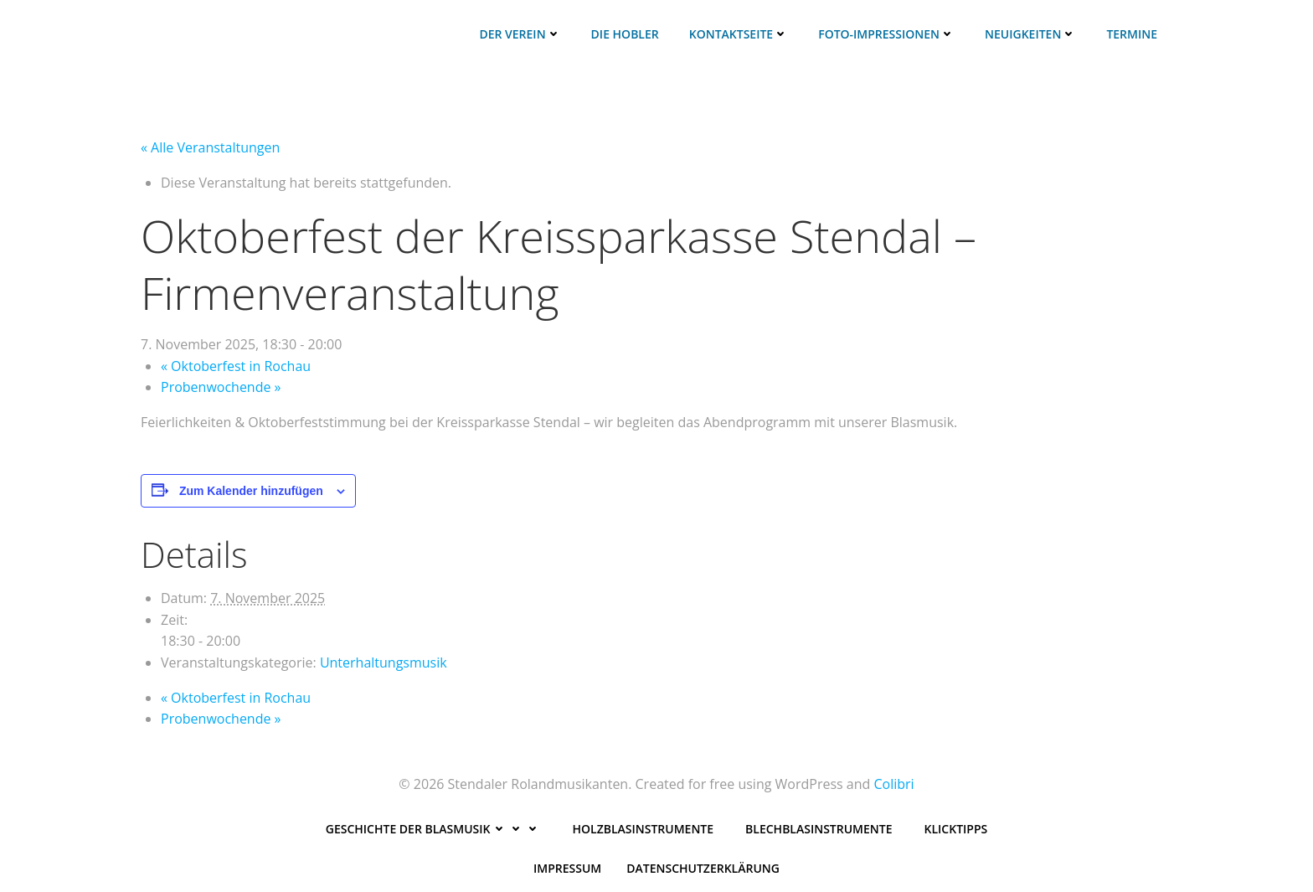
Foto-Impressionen (886, 34)
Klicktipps (956, 829)
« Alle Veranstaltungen (210, 147)
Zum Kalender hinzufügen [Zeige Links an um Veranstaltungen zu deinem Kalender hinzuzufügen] (251, 491)
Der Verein (519, 34)
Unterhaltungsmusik (383, 662)
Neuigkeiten (1030, 34)
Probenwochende (221, 387)
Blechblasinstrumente (818, 829)
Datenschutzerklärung (703, 868)
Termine (1131, 34)
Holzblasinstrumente (643, 829)
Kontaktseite (738, 34)
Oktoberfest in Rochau (236, 366)
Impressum (567, 868)
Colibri (893, 784)
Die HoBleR (625, 34)
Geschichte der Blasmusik (433, 829)
